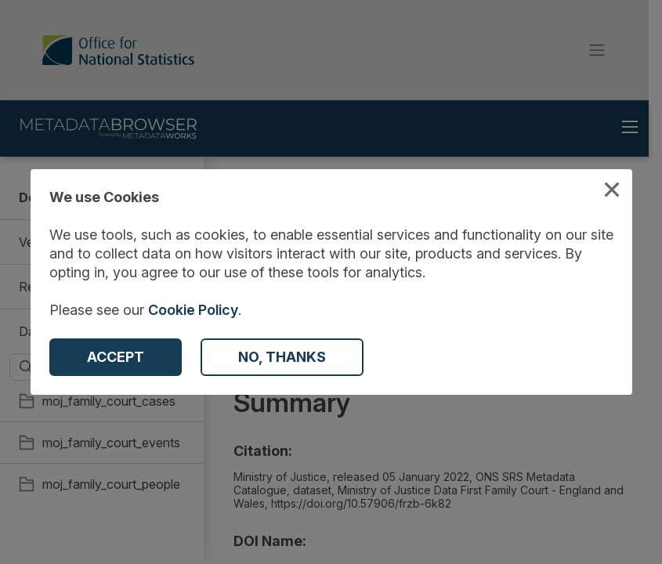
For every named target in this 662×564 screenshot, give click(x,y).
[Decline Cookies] (282, 357)
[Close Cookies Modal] (612, 191)
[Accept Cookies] (115, 357)
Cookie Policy (193, 310)
